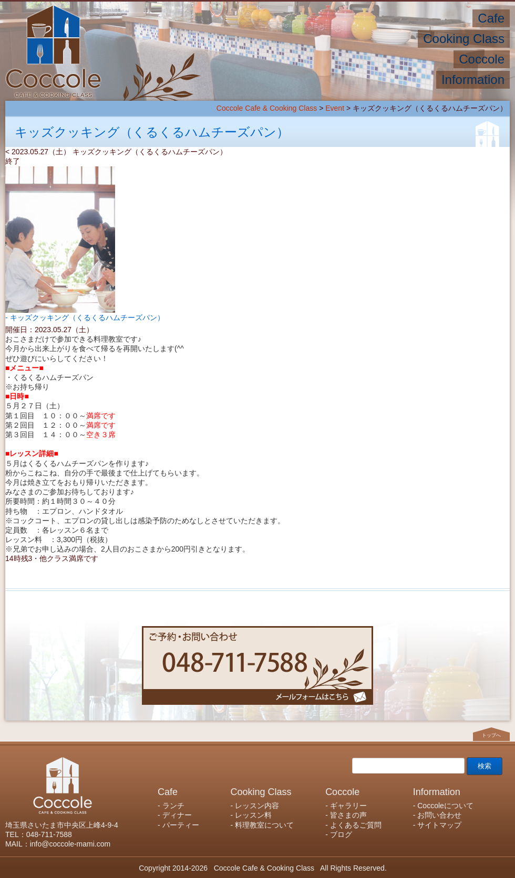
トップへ (491, 735)
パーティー (180, 825)
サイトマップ (439, 825)
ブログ (341, 834)
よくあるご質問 (356, 825)
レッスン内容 (257, 805)
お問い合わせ (439, 815)
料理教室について (264, 825)
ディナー (177, 815)
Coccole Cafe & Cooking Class (267, 108)
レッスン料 (253, 815)
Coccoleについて (445, 805)
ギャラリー (348, 805)
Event (334, 108)
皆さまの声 (348, 815)
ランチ (173, 805)
